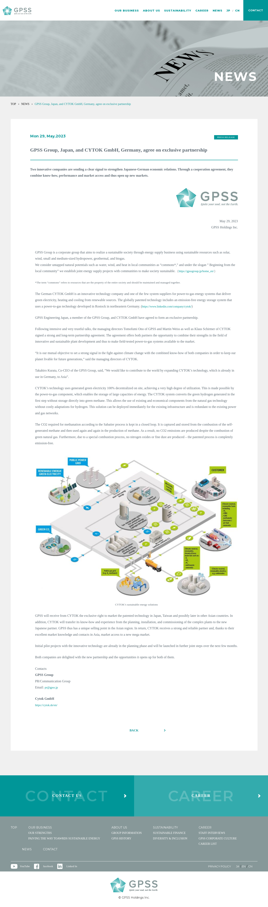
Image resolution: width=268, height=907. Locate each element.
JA (236, 868)
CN (237, 10)
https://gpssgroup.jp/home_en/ (199, 271)
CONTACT (50, 851)
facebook (49, 867)
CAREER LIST (208, 845)
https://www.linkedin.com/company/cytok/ (170, 306)
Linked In (73, 867)
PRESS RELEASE (225, 137)
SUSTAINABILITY (177, 10)
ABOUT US (151, 10)
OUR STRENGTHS (40, 834)
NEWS (217, 10)
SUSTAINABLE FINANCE (169, 834)
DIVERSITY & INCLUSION (170, 840)
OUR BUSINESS (127, 10)
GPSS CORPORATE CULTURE (218, 840)
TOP (13, 104)
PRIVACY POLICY (216, 868)
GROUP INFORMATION (126, 834)
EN (243, 868)
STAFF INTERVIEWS (212, 834)
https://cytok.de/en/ (47, 705)
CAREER (202, 10)
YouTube (25, 867)
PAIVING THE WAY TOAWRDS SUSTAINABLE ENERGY (64, 840)
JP (228, 10)
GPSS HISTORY (121, 840)
